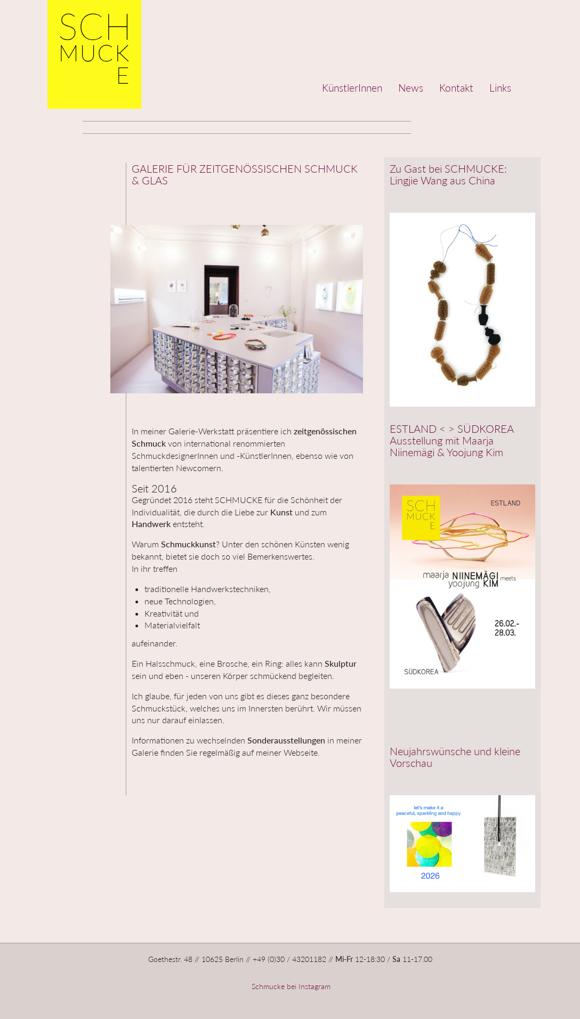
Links (500, 88)
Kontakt (456, 88)
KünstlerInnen (352, 88)
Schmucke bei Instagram (290, 986)
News (410, 88)
